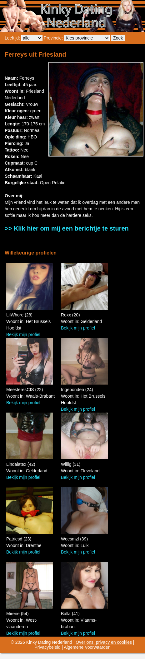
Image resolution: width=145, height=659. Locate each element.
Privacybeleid (47, 647)
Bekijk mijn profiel (23, 334)
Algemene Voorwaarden (87, 647)
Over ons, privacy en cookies (104, 642)
